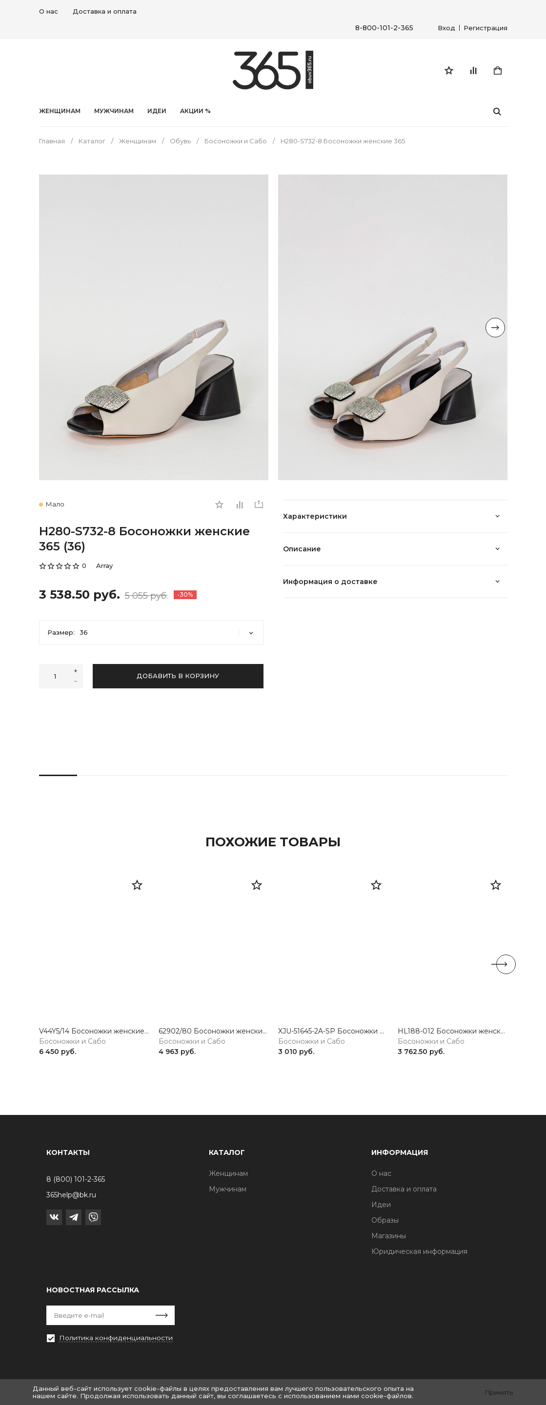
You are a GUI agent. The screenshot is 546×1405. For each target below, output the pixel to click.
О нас (48, 11)
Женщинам (60, 112)
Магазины (388, 1235)
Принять (499, 1392)
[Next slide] (495, 328)
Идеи (381, 1204)
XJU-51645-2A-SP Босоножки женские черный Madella (333, 1032)
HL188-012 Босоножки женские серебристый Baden (452, 1032)
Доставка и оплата (105, 11)
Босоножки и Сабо (72, 1042)
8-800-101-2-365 (384, 28)
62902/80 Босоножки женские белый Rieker (213, 1032)
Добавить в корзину (178, 677)
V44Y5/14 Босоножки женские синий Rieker (94, 1032)
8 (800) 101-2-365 (75, 1179)
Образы (385, 1220)
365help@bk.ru (71, 1194)
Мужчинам (114, 112)
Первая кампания (78, 1353)
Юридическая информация (419, 1251)
